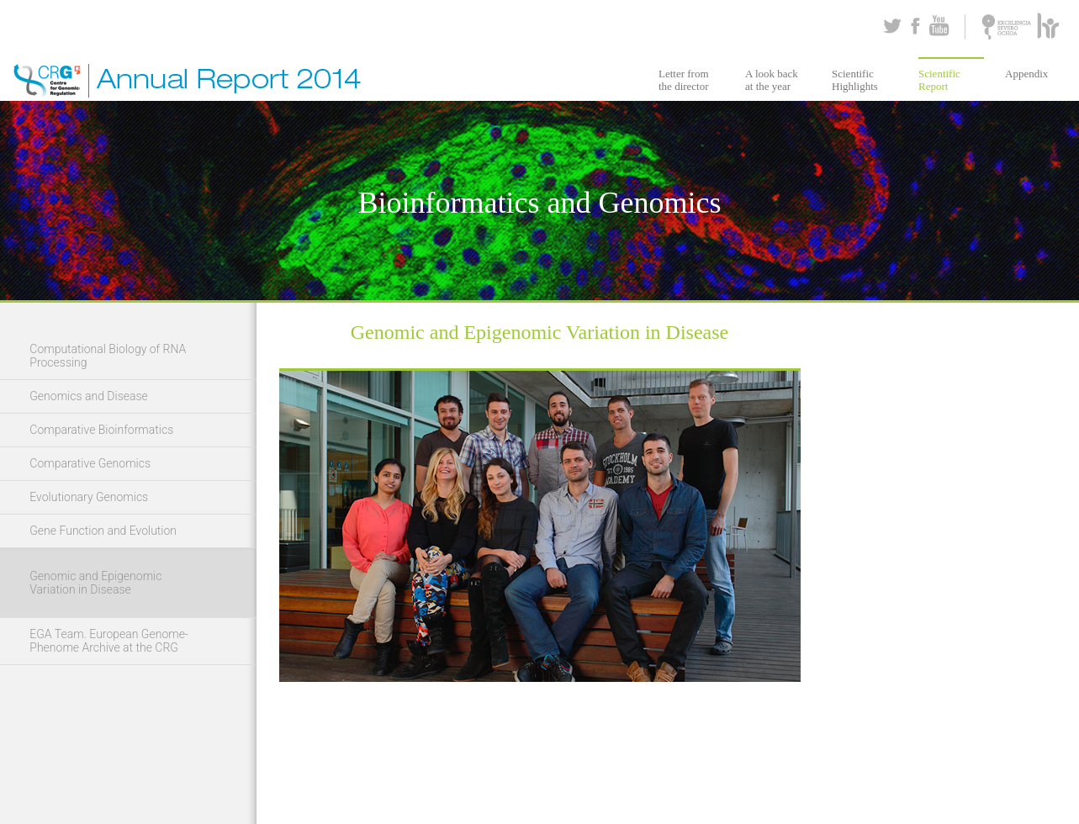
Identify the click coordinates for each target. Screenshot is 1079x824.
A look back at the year (771, 79)
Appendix (1026, 73)
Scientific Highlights (855, 79)
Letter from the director (684, 79)
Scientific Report (939, 79)
